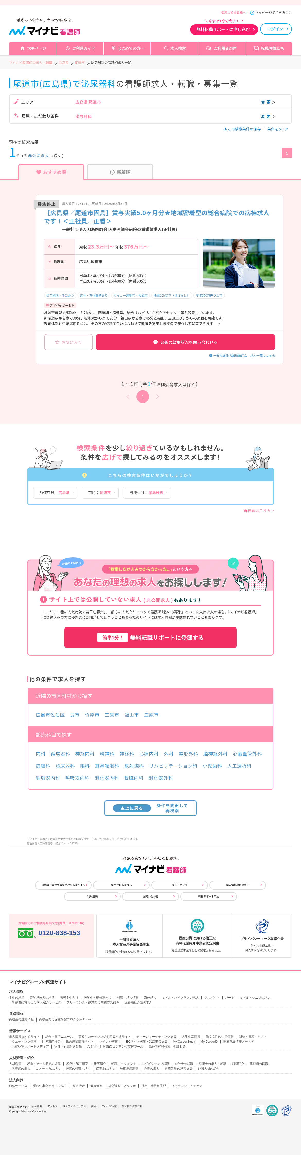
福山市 (132, 714)
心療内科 (149, 753)
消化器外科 (161, 777)
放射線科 (134, 765)
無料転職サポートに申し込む (223, 29)
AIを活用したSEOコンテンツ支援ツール (115, 1046)
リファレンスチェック (186, 1086)
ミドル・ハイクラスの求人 (180, 997)
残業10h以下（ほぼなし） (172, 295)
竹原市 (92, 714)
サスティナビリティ (74, 1106)
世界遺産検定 (51, 1041)
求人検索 (178, 48)
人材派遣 (15, 1064)
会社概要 (37, 1106)
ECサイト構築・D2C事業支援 (146, 1041)
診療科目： (146, 492)
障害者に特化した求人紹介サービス (36, 1002)
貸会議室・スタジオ (122, 1086)
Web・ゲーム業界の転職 (44, 1064)
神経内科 (85, 753)
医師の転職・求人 (78, 1068)
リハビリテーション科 (173, 765)
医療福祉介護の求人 (138, 1002)
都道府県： (54, 492)
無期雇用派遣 (129, 1068)
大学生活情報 (191, 1037)
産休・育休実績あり (94, 295)
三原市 (112, 714)
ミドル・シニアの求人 (255, 997)
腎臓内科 (134, 777)
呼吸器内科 (77, 777)
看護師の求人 (21, 1068)
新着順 (120, 172)
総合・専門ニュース (59, 1037)
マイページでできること (273, 12)
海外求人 (150, 997)
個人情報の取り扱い (237, 885)
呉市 (75, 714)
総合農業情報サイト (80, 1041)
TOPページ (36, 48)
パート (229, 997)
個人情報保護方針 (132, 1106)
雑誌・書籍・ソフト (253, 1037)
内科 (41, 753)
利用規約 (92, 896)
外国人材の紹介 (208, 1068)
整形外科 (188, 753)
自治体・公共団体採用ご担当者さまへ (63, 885)
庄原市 (151, 714)
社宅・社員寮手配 (153, 1086)
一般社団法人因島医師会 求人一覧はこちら (244, 355)
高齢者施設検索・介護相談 (167, 1046)
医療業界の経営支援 (178, 1068)
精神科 (107, 753)
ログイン (275, 29)
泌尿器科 (65, 765)
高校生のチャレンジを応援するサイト (104, 1037)
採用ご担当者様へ (233, 12)
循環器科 (60, 753)
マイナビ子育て (110, 1041)
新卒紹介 (100, 1064)
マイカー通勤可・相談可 (131, 295)
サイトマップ (179, 885)
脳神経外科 (215, 753)
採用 (93, 1106)
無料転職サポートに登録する (150, 637)
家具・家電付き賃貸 (68, 1046)
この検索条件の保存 (243, 128)
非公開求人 (38, 155)
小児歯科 (212, 765)
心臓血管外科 (247, 753)
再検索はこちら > (259, 510)
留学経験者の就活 (42, 997)
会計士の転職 (184, 1064)
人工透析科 (239, 765)
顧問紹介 (238, 1064)
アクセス (52, 1106)
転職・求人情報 (128, 997)
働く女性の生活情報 (220, 1037)
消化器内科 (107, 777)
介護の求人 (151, 1068)
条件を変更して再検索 (150, 807)
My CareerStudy (184, 1041)
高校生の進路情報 (21, 1019)
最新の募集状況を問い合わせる (185, 342)
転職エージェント (123, 1064)
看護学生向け (69, 997)
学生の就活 (16, 997)
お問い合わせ (150, 896)
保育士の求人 (105, 1068)
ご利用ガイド (83, 48)
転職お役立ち (272, 48)
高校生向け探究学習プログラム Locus (65, 1019)
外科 (169, 753)
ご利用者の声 (225, 48)
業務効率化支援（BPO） (50, 1086)
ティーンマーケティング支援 (156, 1037)
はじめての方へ (130, 48)
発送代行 (79, 1086)
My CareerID (209, 1041)
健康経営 (96, 1086)
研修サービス (18, 1086)
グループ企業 (109, 1106)
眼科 (85, 765)
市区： (99, 492)
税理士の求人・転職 (212, 1064)
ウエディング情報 (24, 1041)
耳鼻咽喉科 (107, 765)
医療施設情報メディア (238, 1041)
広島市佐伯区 (50, 714)
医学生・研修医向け (98, 997)
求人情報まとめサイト (24, 1037)
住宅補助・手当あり (60, 295)
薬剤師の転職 (259, 1064)
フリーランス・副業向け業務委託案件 (93, 1002)
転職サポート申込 (208, 896)
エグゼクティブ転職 (155, 1064)
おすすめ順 (51, 172)
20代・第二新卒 (77, 1064)
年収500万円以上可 (209, 295)
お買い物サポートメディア (30, 1046)
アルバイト (212, 997)
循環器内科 (48, 777)
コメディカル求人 (48, 1068)
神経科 (127, 753)
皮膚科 (43, 765)
